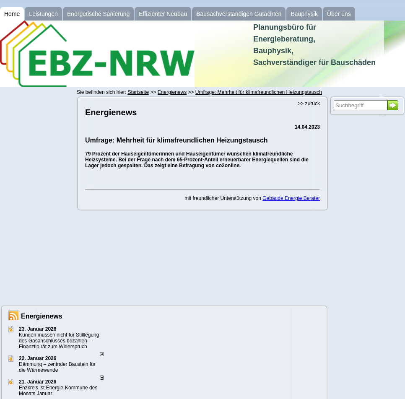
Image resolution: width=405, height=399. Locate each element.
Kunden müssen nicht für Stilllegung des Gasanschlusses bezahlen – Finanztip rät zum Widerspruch (59, 341)
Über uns (339, 13)
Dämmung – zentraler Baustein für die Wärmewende (57, 367)
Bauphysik (304, 13)
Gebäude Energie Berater (291, 198)
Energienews (41, 316)
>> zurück (309, 103)
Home (12, 13)
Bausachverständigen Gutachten (238, 13)
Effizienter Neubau (163, 13)
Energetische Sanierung (98, 13)
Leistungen (43, 13)
